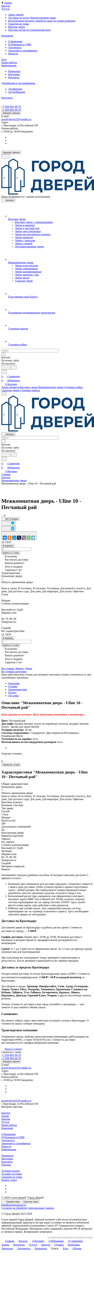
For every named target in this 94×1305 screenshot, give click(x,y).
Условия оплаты (10, 1170)
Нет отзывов (10, 519)
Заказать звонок (11, 113)
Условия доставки (11, 1173)
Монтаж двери (16, 26)
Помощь (6, 1164)
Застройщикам (16, 92)
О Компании (15, 41)
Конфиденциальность (13, 1204)
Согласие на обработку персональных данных (27, 1208)
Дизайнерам (15, 88)
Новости (13, 53)
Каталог (5, 1112)
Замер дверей (16, 14)
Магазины (14, 74)
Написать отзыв (11, 764)
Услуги (5, 1122)
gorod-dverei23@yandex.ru (16, 119)
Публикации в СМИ (19, 44)
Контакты (13, 77)
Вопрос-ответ (9, 1180)
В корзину (8, 545)
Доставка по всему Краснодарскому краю (32, 17)
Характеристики (17, 689)
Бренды (5, 1119)
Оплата (12, 692)
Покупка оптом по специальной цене (29, 29)
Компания (7, 1128)
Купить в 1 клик (11, 553)
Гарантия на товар (18, 23)
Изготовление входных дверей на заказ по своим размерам (41, 20)
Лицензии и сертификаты (22, 50)
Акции (5, 1115)
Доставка (13, 695)
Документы (14, 47)
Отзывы (12, 686)
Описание (13, 683)
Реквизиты (14, 71)
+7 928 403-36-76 (11, 106)
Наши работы (9, 1125)
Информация (8, 1149)
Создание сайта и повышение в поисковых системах (70, 1237)
